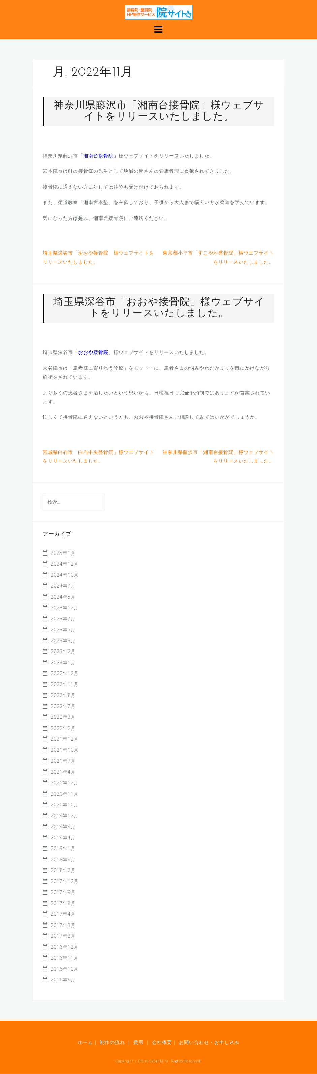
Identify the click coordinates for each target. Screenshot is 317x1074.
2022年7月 (63, 706)
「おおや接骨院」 (93, 352)
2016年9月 (63, 979)
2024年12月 (65, 564)
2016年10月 (65, 969)
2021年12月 (65, 739)
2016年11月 (65, 957)
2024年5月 (63, 597)
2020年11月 (65, 794)
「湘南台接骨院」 (98, 155)
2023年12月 (65, 607)
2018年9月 (63, 859)
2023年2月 (63, 651)
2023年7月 (63, 618)
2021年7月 (63, 761)
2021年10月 (65, 750)
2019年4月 (63, 837)
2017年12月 (65, 881)
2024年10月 (65, 575)
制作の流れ (112, 1042)
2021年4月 (63, 772)
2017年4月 (63, 914)
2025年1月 (63, 553)
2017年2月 (63, 936)
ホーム (85, 1042)
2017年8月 (63, 903)
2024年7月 (63, 585)
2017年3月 (63, 925)
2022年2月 (63, 728)
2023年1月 (63, 662)
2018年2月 (63, 870)
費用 (138, 1042)
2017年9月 (63, 892)
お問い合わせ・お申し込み (208, 1042)
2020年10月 (65, 804)
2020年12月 (65, 782)
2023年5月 (63, 629)
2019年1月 (63, 848)
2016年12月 (65, 947)
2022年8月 (63, 695)
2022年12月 (65, 673)
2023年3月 (63, 640)
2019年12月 (65, 815)
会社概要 (161, 1042)
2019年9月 (63, 826)
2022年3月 (63, 717)
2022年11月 (65, 684)
